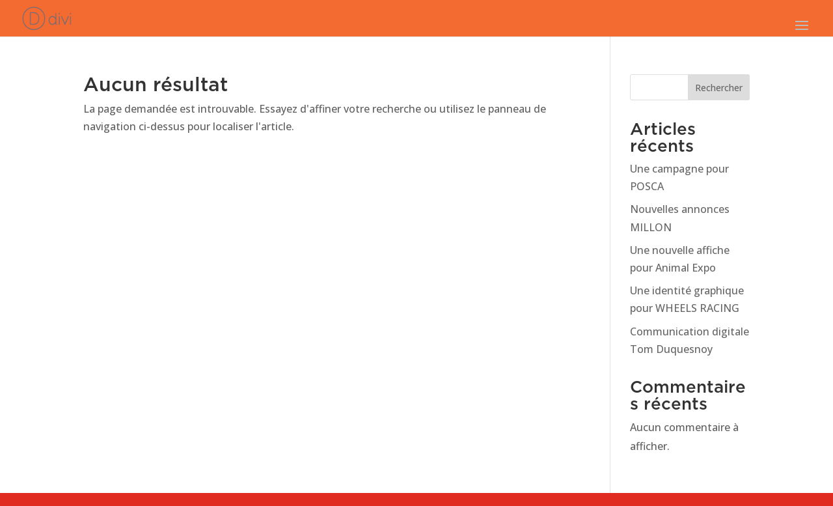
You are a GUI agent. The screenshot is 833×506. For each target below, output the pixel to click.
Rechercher (719, 87)
